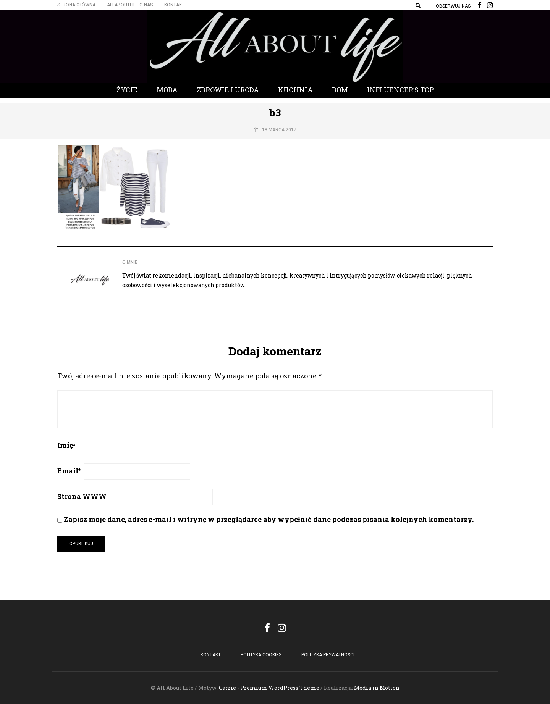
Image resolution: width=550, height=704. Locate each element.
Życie (127, 89)
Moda (167, 89)
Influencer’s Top (400, 89)
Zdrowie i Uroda (228, 89)
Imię (66, 445)
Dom (340, 89)
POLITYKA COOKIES (261, 654)
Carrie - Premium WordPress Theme (269, 687)
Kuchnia (295, 89)
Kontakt (174, 5)
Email (69, 470)
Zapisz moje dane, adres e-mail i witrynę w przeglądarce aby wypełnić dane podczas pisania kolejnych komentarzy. (269, 519)
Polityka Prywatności (327, 654)
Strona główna (76, 5)
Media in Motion (377, 687)
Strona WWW (82, 496)
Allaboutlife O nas (130, 5)
